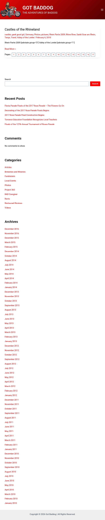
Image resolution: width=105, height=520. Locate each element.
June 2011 (9, 426)
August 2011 (10, 418)
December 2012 (12, 346)
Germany (29, 34)
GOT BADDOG (38, 8)
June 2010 (9, 480)
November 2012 (12, 350)
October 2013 (11, 301)
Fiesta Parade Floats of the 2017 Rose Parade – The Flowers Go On (34, 106)
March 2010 (10, 494)
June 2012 (9, 373)
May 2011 (9, 431)
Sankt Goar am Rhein (86, 34)
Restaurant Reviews (13, 203)
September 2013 (12, 305)
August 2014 (10, 260)
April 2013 (9, 328)
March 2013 (10, 332)
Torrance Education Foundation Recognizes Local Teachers (31, 119)
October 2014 (11, 256)
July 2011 (9, 422)
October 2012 (11, 355)
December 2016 (12, 229)
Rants (7, 199)
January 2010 (11, 503)
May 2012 (9, 377)
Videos (8, 207)
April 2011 (9, 435)
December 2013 (12, 292)
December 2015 (12, 238)
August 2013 (10, 310)
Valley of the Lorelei (25, 37)
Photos (37, 34)
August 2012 (10, 364)
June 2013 (9, 319)
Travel (13, 37)
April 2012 (9, 382)
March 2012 (10, 386)
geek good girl (18, 34)
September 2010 (12, 467)
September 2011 (12, 413)
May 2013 (9, 323)
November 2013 (12, 296)
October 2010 (11, 462)
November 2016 (12, 233)
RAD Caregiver (11, 194)
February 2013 (11, 337)
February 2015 (11, 247)
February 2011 (11, 445)
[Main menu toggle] (102, 10)
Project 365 (10, 190)
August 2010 (10, 472)
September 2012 (12, 359)
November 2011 (12, 404)
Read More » (10, 49)
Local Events (10, 180)
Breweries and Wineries (15, 172)
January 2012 (11, 395)
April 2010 (9, 489)
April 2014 (9, 278)
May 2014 (9, 274)
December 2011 (12, 400)
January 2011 (11, 449)
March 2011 (10, 440)
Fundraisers (10, 176)
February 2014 (11, 283)
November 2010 (12, 458)
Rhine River (71, 34)
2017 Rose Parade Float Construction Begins (24, 115)
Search (8, 79)
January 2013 (11, 341)
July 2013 (9, 314)
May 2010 (9, 485)
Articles (8, 167)
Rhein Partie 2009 (57, 34)
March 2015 (10, 242)
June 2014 (9, 269)
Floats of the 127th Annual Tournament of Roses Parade (29, 124)
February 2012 (11, 391)
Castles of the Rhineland (22, 29)
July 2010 (9, 476)
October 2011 (11, 409)
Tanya (7, 37)
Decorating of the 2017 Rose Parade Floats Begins (27, 110)
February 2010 (11, 498)
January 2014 (11, 287)
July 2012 (9, 368)
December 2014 (12, 251)
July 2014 (9, 265)
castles (8, 34)
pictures (44, 34)
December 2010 (12, 453)
